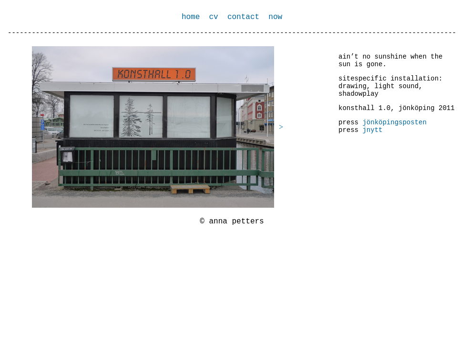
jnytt (372, 130)
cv (213, 17)
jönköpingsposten (394, 122)
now (275, 17)
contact (245, 17)
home (191, 17)
